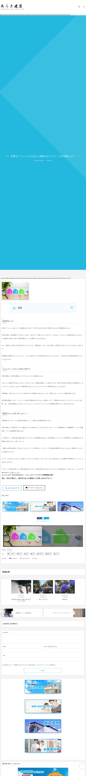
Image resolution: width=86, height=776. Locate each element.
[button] (72, 308)
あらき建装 (11, 553)
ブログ (9, 549)
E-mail (45, 646)
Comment (5, 632)
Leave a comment (25, 558)
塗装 (27, 553)
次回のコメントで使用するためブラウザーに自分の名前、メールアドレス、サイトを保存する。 (31, 664)
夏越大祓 (65, 599)
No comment (14, 558)
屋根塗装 (49, 553)
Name (4, 646)
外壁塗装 (41, 553)
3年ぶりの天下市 (43, 599)
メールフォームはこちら (35, 488)
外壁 (33, 553)
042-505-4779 (13, 488)
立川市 (56, 553)
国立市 (20, 553)
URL (4, 655)
